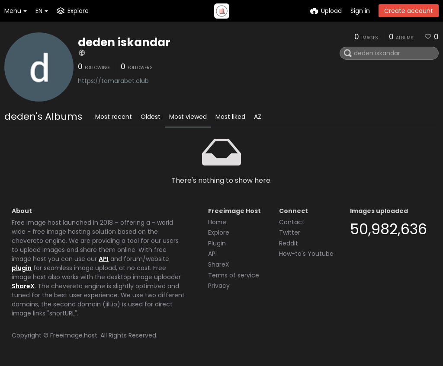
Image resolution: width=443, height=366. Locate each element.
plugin (22, 268)
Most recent (113, 116)
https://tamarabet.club (113, 80)
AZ (257, 116)
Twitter (289, 232)
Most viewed (188, 116)
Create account (408, 10)
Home (217, 222)
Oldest (151, 116)
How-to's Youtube (306, 253)
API (104, 259)
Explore (218, 232)
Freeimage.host (73, 335)
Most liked (230, 116)
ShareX (23, 286)
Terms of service (233, 275)
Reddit (288, 243)
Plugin (217, 243)
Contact (292, 222)
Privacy (219, 285)
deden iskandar (124, 42)
